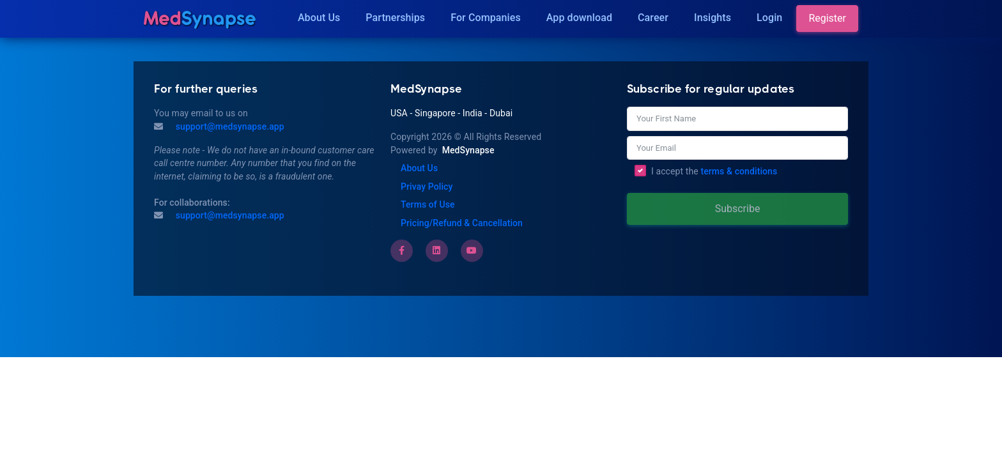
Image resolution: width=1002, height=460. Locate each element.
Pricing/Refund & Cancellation (462, 223)
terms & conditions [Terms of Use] (738, 171)
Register (827, 18)
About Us (319, 18)
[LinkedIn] (436, 250)
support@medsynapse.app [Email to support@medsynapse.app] (228, 215)
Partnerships (395, 18)
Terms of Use (428, 204)
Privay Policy (426, 186)
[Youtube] (471, 250)
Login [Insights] (769, 18)
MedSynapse (468, 150)
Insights (712, 18)
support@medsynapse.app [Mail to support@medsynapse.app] (228, 126)
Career (653, 18)
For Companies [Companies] (486, 18)
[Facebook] (402, 250)
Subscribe (737, 209)
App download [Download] (579, 18)
